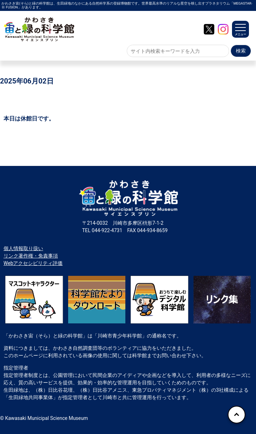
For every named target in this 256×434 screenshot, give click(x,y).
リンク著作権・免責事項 (31, 256)
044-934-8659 (152, 230)
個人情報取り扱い (23, 248)
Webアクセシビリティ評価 (33, 263)
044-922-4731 (107, 230)
